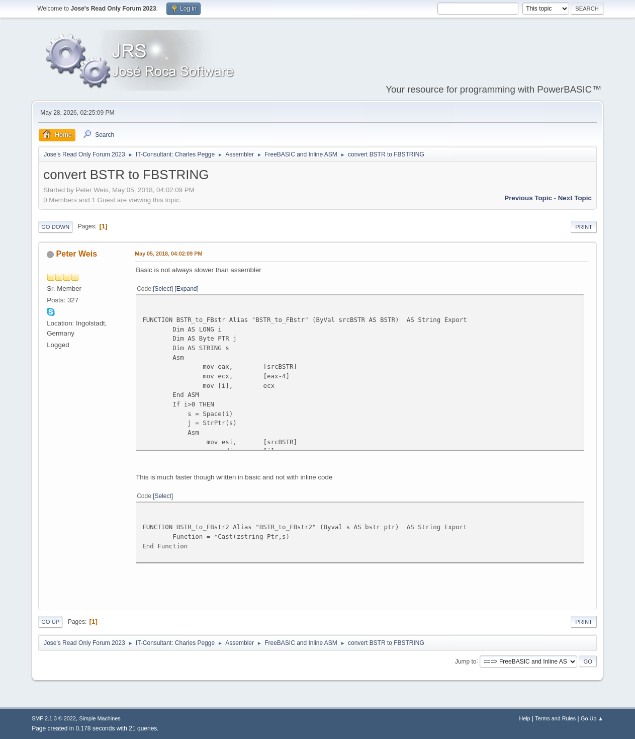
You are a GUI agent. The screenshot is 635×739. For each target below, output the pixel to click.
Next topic (575, 198)
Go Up (50, 622)
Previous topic (528, 198)
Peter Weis (76, 254)
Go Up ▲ (592, 718)
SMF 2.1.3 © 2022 (54, 718)
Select (163, 288)
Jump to (466, 661)
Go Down (55, 227)
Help (524, 718)
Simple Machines (99, 718)
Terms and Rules (555, 718)
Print (583, 227)
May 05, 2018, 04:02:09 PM (168, 254)
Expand (186, 288)
